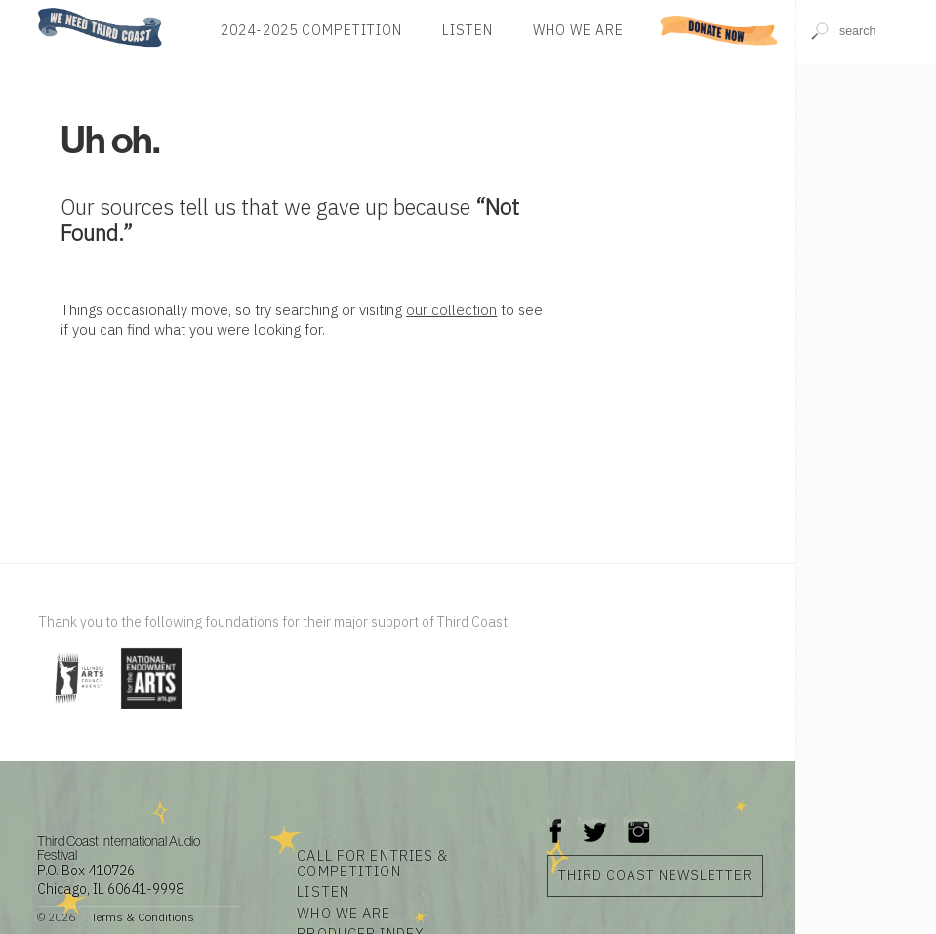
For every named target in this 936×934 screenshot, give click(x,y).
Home (32, 9)
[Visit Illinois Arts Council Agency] (77, 710)
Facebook (556, 821)
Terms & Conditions (142, 917)
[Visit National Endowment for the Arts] (151, 710)
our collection (451, 310)
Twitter (593, 821)
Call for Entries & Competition (372, 863)
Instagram (638, 821)
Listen (467, 30)
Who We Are (578, 30)
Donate (719, 30)
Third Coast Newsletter (655, 875)
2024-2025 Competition (311, 30)
